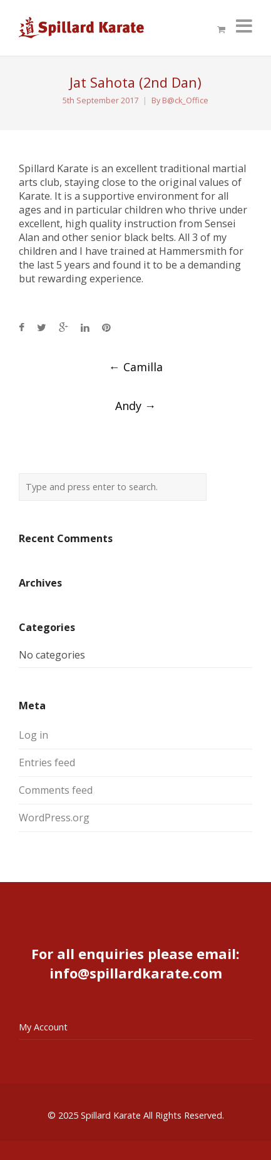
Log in (33, 735)
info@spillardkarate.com (135, 972)
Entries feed (47, 762)
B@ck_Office (185, 100)
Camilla (136, 366)
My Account (43, 1027)
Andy (135, 405)
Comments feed (56, 790)
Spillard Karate (111, 1115)
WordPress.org (54, 817)
